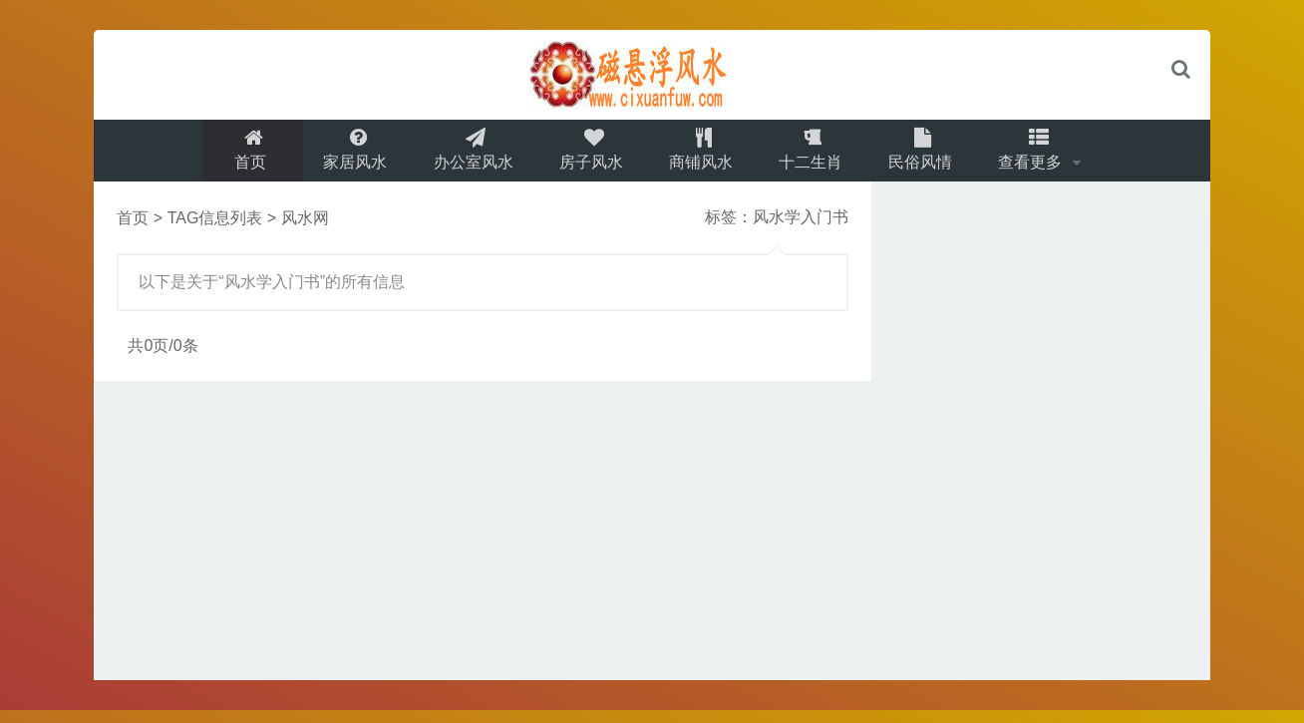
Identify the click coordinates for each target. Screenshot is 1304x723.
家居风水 (345, 156)
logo (652, 75)
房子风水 (588, 156)
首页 (238, 156)
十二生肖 (815, 156)
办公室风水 (466, 156)
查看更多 (1045, 156)
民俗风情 (929, 156)
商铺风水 (702, 156)
